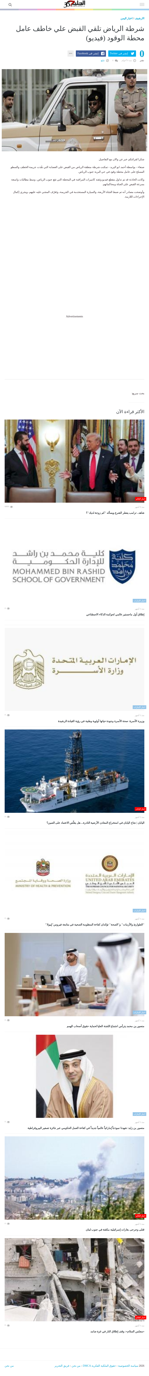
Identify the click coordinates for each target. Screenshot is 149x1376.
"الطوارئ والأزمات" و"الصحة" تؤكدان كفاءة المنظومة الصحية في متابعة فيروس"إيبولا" (94, 924)
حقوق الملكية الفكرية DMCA (99, 1365)
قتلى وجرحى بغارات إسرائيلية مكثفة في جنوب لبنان (115, 1229)
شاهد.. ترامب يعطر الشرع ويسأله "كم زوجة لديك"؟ (115, 512)
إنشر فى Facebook (87, 53)
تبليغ (105, 60)
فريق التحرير (62, 1365)
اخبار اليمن (126, 18)
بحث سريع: (138, 393)
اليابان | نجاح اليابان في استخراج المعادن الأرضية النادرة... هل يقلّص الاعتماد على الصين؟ (95, 822)
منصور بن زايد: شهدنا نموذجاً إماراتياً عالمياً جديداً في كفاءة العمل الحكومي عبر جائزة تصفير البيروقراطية (86, 1128)
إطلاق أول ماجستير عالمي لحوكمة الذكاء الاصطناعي (115, 614)
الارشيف (139, 18)
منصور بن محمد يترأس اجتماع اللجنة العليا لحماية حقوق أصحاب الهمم (105, 1026)
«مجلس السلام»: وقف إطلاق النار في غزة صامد (117, 1331)
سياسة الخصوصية (128, 1365)
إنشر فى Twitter (119, 53)
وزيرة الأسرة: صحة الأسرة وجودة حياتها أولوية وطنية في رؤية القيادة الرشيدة (101, 721)
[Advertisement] (74, 346)
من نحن (76, 1365)
